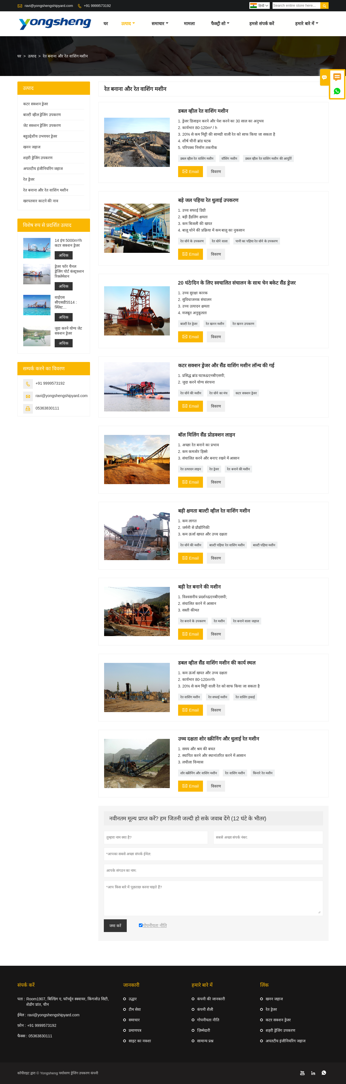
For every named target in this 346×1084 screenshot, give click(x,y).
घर (106, 23)
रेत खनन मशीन (215, 324)
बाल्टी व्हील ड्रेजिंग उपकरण (42, 114)
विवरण (216, 171)
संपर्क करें (26, 985)
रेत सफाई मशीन (218, 697)
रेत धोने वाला (220, 241)
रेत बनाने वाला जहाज (246, 621)
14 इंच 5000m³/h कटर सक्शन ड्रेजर (68, 243)
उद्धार (133, 999)
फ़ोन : (21, 1025)
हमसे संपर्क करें (261, 23)
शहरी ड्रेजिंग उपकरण (38, 158)
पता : (21, 999)
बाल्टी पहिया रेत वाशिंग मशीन (227, 545)
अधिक (63, 255)
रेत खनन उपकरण (244, 324)
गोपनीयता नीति (208, 1020)
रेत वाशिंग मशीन (190, 697)
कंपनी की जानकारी (211, 999)
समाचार (160, 23)
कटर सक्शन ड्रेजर (246, 393)
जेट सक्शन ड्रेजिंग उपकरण (42, 125)
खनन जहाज (31, 147)
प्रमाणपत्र (135, 1030)
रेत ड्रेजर (214, 469)
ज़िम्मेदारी (203, 1030)
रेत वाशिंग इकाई (245, 697)
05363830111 (47, 408)
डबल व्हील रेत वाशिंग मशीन (196, 159)
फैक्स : (22, 1036)
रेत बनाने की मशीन (238, 469)
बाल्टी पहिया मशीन (264, 545)
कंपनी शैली (205, 1009)
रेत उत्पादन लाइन (190, 469)
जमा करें (115, 925)
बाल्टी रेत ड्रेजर (189, 324)
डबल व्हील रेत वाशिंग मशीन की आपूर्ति (268, 159)
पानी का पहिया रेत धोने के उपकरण (257, 241)
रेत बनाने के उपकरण (193, 621)
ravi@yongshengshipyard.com (49, 6)
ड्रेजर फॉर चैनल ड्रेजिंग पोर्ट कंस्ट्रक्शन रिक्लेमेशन (69, 271)
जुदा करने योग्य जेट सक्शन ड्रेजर (68, 330)
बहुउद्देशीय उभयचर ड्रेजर (40, 136)
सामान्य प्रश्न (205, 1041)
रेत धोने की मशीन (190, 393)
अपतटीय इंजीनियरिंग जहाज (43, 168)
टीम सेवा (135, 1009)
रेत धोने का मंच (218, 393)
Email (190, 171)
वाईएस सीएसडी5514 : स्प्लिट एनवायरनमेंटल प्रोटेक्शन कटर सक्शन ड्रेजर (66, 302)
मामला (189, 23)
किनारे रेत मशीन (263, 773)
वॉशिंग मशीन (229, 159)
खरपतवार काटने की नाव (41, 201)
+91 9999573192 (97, 6)
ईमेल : (21, 1015)
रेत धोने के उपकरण (192, 241)
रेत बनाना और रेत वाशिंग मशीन (45, 190)
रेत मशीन (219, 621)
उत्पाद (128, 23)
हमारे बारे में (306, 23)
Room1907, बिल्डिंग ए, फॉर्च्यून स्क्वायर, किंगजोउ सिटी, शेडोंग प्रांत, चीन (67, 1002)
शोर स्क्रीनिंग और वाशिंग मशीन (198, 773)
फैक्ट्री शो (220, 23)
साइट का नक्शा (140, 1041)
